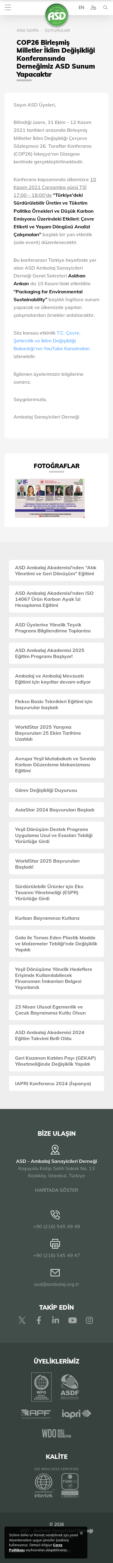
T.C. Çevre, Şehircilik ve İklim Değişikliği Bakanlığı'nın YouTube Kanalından (52, 340)
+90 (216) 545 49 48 (56, 1226)
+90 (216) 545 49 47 (56, 1255)
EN (81, 7)
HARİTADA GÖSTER (56, 1190)
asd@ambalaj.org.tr (56, 1284)
